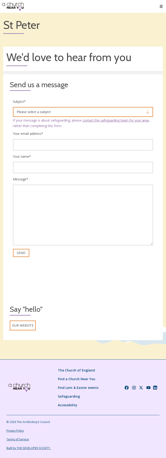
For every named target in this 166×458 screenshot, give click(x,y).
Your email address (28, 133)
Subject (19, 101)
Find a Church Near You (76, 379)
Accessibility (67, 405)
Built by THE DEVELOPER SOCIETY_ (28, 448)
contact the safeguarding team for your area (115, 120)
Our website (23, 325)
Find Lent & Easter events (78, 387)
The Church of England (76, 370)
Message (20, 179)
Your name (22, 156)
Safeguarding (69, 396)
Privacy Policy (15, 431)
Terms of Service (17, 439)
